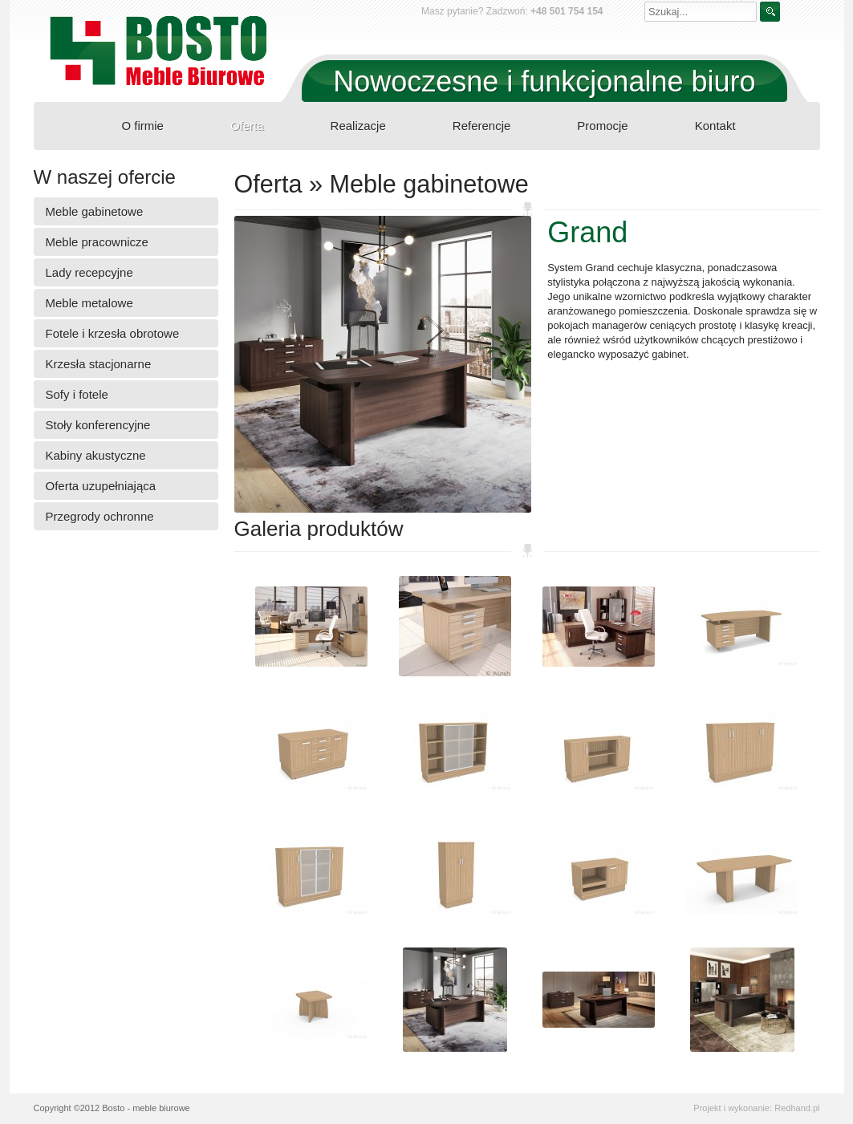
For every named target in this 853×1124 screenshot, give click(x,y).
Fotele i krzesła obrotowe (113, 333)
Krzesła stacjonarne (99, 364)
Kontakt (715, 125)
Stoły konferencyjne (98, 425)
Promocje (602, 125)
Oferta (247, 125)
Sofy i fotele (77, 394)
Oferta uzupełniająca (101, 486)
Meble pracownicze (97, 242)
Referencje (482, 125)
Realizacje (358, 125)
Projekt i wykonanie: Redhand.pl (756, 1108)
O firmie (142, 125)
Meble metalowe (89, 303)
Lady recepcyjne (89, 272)
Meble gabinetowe (95, 211)
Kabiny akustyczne (96, 455)
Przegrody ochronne (100, 516)
